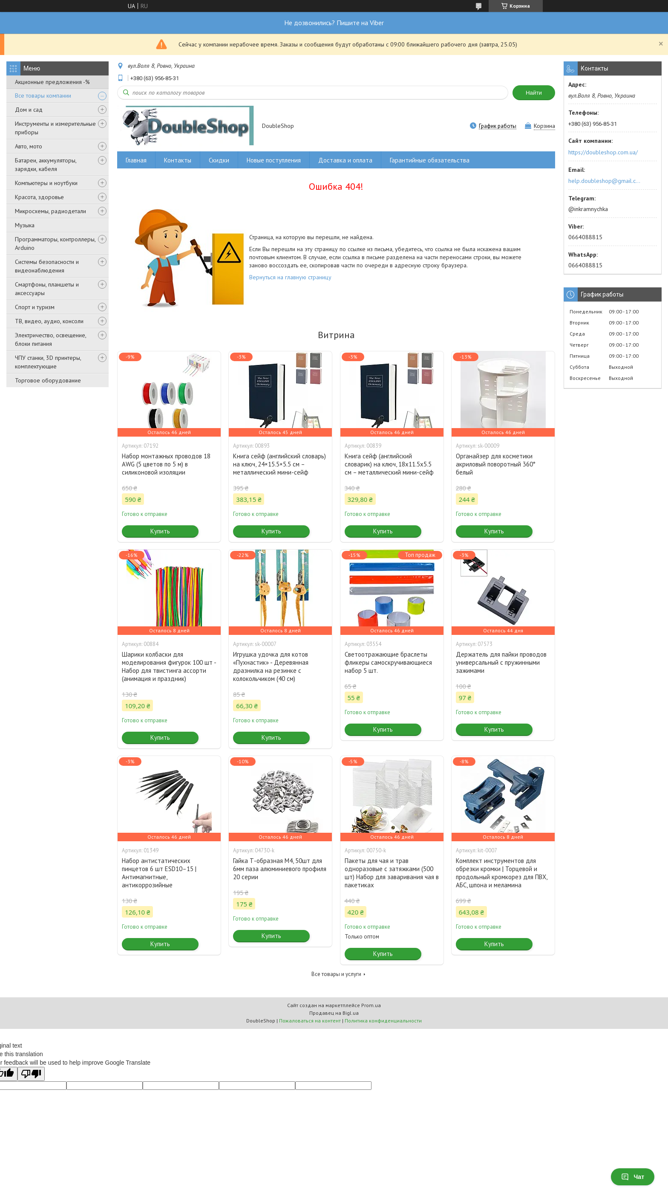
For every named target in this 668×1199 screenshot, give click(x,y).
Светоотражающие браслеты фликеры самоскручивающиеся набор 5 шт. (388, 662)
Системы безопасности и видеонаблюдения (47, 266)
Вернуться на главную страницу (290, 277)
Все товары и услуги (336, 974)
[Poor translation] (31, 1074)
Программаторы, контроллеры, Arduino (55, 243)
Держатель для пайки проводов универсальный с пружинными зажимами (501, 662)
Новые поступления (274, 160)
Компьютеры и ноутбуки (46, 183)
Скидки (219, 160)
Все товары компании (43, 95)
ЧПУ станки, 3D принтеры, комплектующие (48, 362)
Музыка (25, 225)
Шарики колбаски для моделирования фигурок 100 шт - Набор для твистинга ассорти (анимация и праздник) (169, 666)
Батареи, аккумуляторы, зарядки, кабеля (45, 164)
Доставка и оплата (345, 160)
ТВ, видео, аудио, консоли (49, 321)
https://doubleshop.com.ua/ (603, 152)
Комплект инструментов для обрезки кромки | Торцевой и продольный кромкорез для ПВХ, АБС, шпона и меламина (501, 873)
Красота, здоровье (39, 197)
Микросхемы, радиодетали (50, 211)
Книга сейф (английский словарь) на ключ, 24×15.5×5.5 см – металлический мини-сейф (279, 464)
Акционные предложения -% (52, 82)
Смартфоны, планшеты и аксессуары (47, 289)
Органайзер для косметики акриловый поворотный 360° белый (496, 464)
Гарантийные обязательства (429, 160)
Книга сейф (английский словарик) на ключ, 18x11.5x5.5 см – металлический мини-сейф (389, 464)
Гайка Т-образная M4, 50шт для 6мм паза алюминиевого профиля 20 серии (279, 869)
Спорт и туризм (35, 307)
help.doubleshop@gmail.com (605, 181)
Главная (136, 160)
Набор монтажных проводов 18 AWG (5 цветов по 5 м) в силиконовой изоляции (166, 464)
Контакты (177, 160)
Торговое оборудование (48, 380)
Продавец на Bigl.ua (334, 1013)
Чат (632, 1177)
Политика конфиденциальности (383, 1020)
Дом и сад (29, 109)
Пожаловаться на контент (310, 1020)
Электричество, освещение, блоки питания (50, 339)
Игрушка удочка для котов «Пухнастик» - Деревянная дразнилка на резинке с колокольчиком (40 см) (270, 666)
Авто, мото (28, 146)
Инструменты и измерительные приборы (55, 128)
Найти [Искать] (534, 93)
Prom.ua (371, 1005)
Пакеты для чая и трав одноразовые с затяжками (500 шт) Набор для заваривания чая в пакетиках (392, 873)
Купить (160, 531)
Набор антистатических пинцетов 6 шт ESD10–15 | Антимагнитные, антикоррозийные (159, 873)
